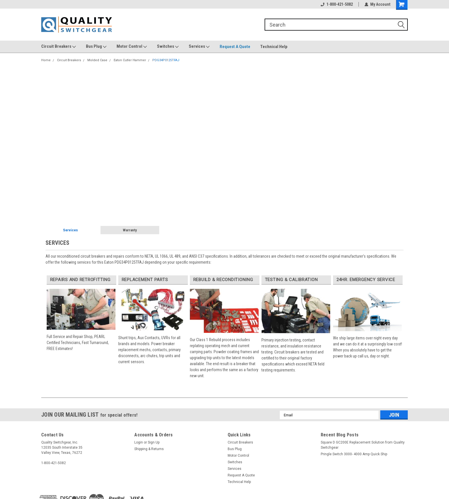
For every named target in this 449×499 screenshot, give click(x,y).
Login (138, 442)
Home (46, 60)
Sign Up (153, 442)
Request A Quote (235, 46)
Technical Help (273, 46)
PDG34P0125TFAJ (165, 60)
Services (199, 46)
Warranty (130, 230)
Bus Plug (96, 46)
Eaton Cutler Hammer (130, 60)
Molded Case (97, 60)
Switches (168, 46)
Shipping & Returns (149, 449)
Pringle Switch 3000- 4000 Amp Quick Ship (354, 454)
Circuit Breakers (58, 46)
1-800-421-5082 (337, 4)
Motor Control (132, 46)
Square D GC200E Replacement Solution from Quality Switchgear (363, 445)
